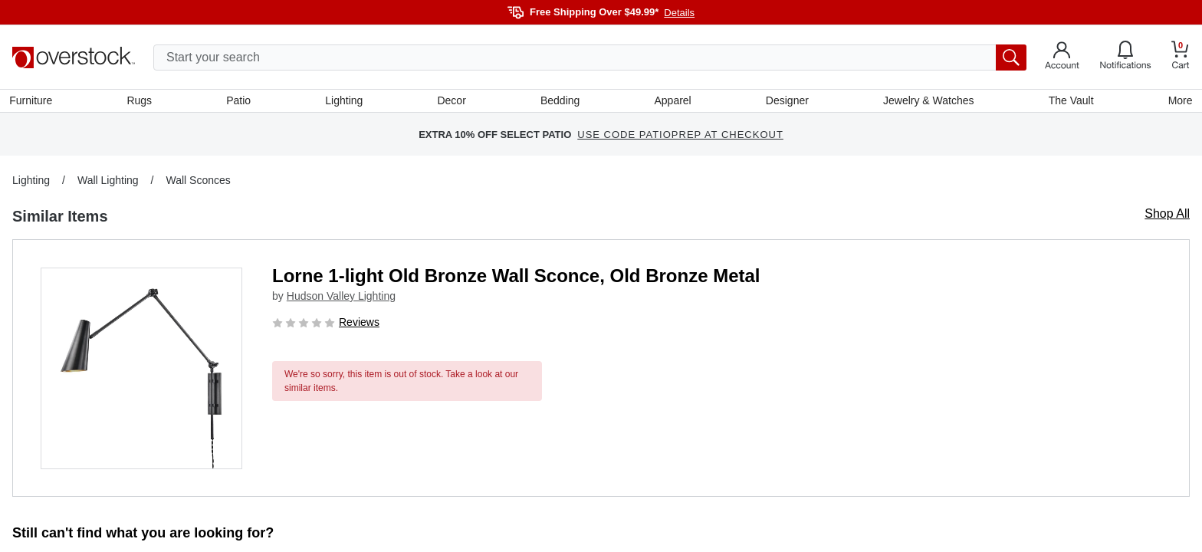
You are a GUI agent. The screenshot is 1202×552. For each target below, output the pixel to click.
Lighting (345, 102)
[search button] (1011, 57)
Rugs (141, 102)
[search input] (589, 57)
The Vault (1069, 102)
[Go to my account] (1062, 57)
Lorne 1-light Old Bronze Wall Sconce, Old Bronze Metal (516, 278)
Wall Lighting (108, 183)
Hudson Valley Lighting (341, 299)
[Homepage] (73, 57)
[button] (141, 371)
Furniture (33, 102)
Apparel (672, 102)
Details (679, 12)
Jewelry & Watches (927, 102)
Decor (452, 102)
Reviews (359, 325)
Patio (240, 102)
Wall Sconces (198, 183)
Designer (785, 102)
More (1177, 102)
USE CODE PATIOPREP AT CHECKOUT (680, 137)
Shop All (1167, 216)
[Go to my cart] (1180, 57)
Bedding (560, 102)
